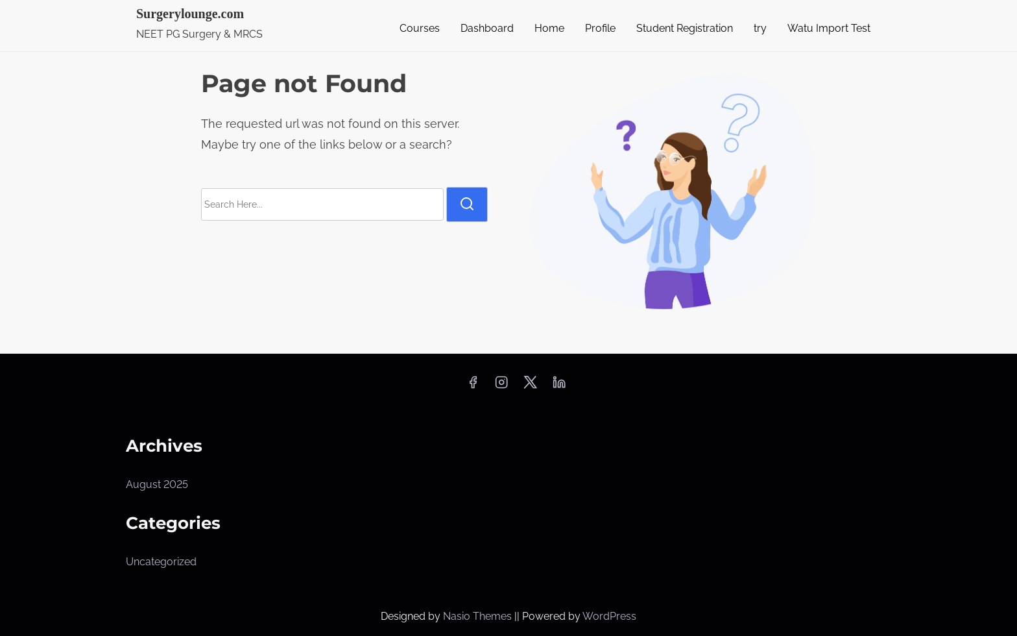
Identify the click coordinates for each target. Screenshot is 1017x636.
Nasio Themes (478, 616)
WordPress (609, 616)
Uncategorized (161, 562)
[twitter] (530, 386)
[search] (467, 204)
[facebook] (472, 386)
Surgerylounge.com (190, 13)
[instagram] (501, 386)
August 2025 (157, 484)
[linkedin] (559, 386)
